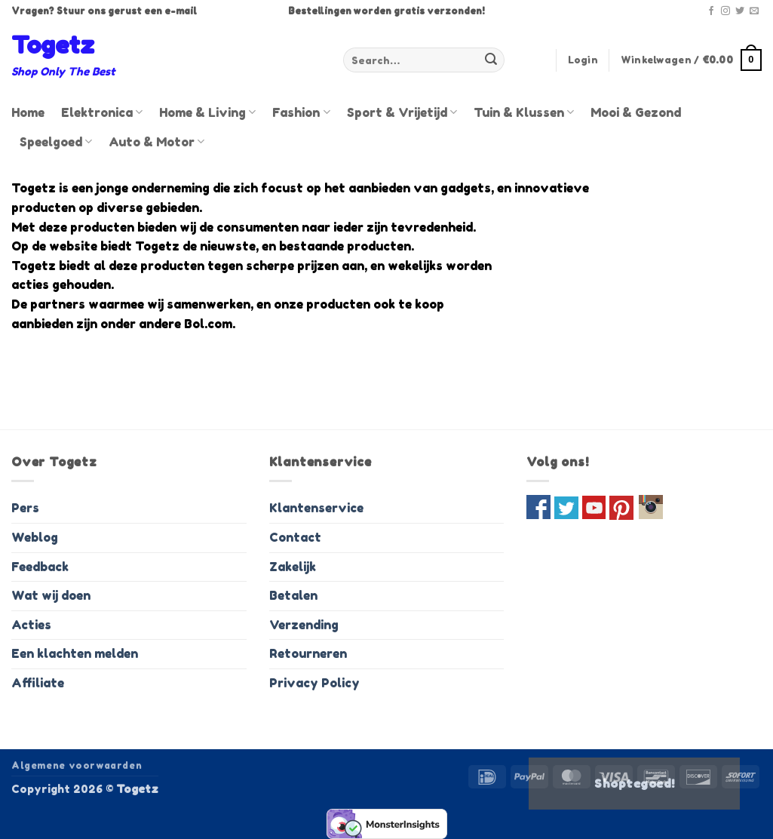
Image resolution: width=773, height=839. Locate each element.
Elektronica (102, 112)
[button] (583, 60)
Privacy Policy (314, 682)
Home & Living (207, 112)
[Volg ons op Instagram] (725, 11)
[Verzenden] (491, 60)
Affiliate (37, 682)
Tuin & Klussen (524, 112)
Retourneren (308, 653)
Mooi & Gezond (635, 112)
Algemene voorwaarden (76, 765)
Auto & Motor (156, 141)
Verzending (304, 624)
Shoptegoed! (634, 783)
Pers (25, 507)
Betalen (293, 595)
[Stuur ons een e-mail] (754, 11)
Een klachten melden (74, 653)
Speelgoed (56, 141)
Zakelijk (292, 566)
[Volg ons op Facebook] (711, 11)
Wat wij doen (50, 595)
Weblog (34, 537)
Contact (295, 537)
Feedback (40, 566)
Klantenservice (316, 507)
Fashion (301, 112)
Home (27, 112)
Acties (31, 624)
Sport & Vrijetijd (402, 112)
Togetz (52, 45)
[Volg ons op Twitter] (739, 11)
